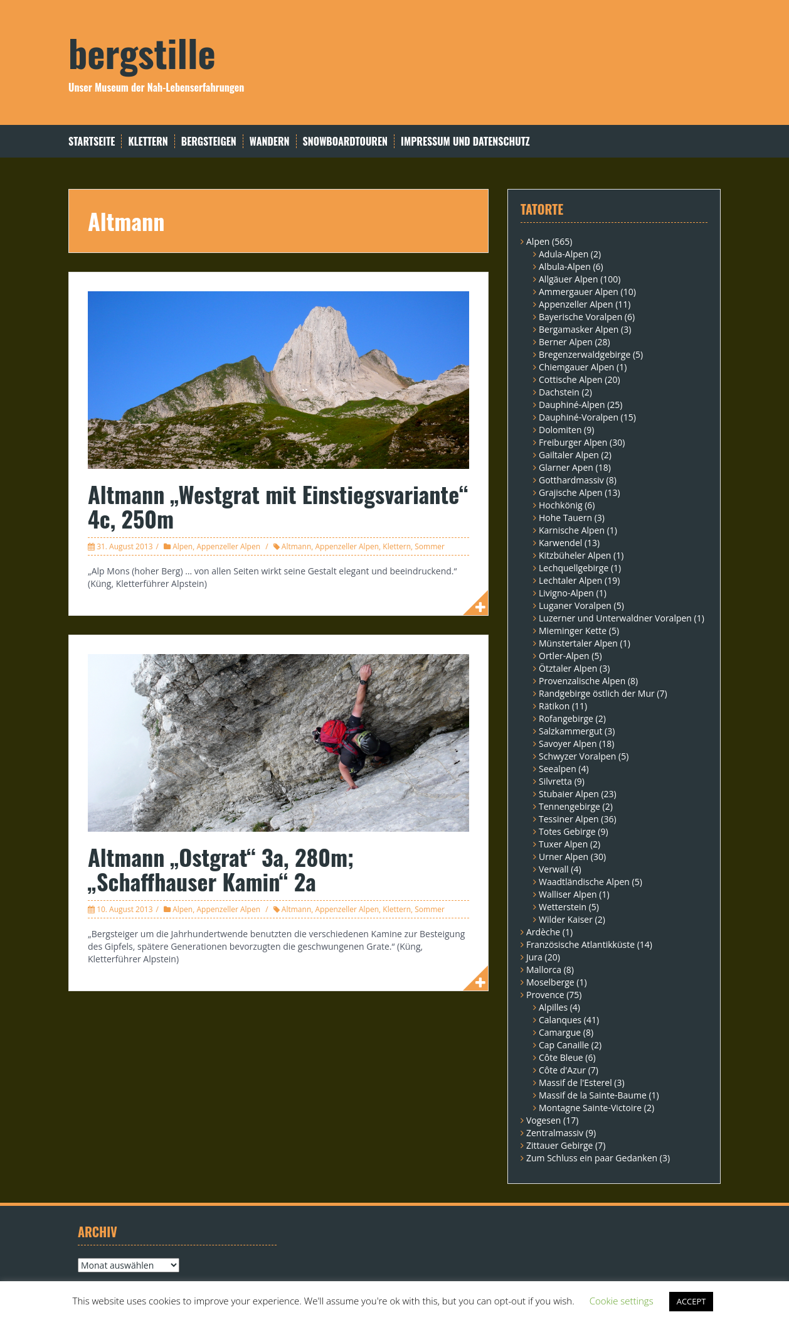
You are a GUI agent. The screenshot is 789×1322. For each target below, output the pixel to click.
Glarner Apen (566, 467)
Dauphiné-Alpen (572, 405)
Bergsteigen (208, 141)
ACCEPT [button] (691, 1301)
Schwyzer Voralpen (577, 756)
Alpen (182, 546)
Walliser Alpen (568, 894)
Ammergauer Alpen (578, 292)
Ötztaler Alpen (568, 668)
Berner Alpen (566, 342)
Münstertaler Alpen (578, 643)
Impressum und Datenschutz (465, 141)
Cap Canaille (564, 1045)
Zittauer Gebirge (559, 1145)
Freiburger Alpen (573, 442)
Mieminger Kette (572, 631)
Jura (534, 957)
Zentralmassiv (554, 1133)
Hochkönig (561, 505)
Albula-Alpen (565, 266)
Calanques (560, 1020)
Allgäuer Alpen (568, 279)
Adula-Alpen (563, 254)
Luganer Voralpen (575, 605)
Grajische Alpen (571, 492)
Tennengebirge (569, 806)
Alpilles (553, 1007)
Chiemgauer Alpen (576, 367)
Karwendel (560, 543)
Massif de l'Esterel (575, 1082)
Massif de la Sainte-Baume (593, 1095)
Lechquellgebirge (573, 568)
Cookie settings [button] (622, 1300)
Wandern (270, 141)
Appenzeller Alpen (228, 546)
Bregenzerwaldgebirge (584, 354)
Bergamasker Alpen (578, 329)
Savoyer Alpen (568, 744)
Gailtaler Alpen (569, 455)
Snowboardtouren (345, 141)
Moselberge (550, 982)
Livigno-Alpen (566, 593)
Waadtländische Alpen (584, 882)
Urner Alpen (563, 857)
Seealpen (557, 769)
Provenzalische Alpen (582, 681)
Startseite (91, 141)
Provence (545, 995)
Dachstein (559, 392)
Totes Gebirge (567, 831)
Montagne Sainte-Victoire (590, 1108)
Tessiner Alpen (569, 819)
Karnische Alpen (572, 530)
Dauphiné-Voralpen (578, 417)
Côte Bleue (561, 1057)
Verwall (554, 869)
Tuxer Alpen (563, 844)
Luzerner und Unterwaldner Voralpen (615, 618)
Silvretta (555, 781)
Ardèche (543, 932)
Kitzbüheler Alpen (575, 555)
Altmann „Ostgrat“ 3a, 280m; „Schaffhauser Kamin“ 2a (221, 869)
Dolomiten (560, 430)
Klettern (147, 141)
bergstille (142, 52)
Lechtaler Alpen (570, 580)
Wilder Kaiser (566, 919)
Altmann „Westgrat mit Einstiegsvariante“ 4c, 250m (278, 506)
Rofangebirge (566, 718)
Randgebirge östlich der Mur (597, 693)
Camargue (560, 1032)
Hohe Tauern (565, 518)
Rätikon (554, 706)
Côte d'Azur (562, 1070)
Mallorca (543, 969)
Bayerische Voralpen (580, 317)
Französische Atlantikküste (580, 944)
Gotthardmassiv (571, 480)
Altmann (296, 546)
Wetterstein (562, 907)
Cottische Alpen (571, 379)
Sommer (430, 546)
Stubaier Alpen (569, 794)
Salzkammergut (570, 731)
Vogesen (543, 1120)
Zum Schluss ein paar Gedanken (591, 1158)
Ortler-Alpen (564, 656)
